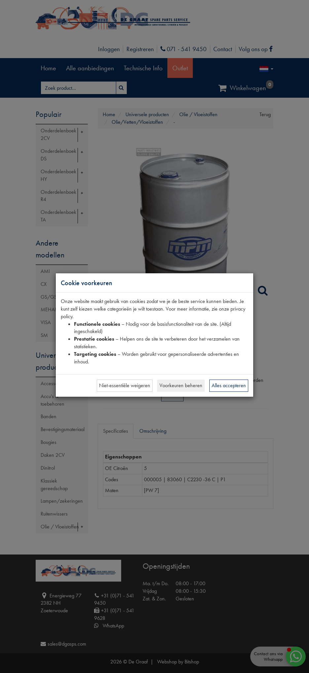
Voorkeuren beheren (180, 385)
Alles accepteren (229, 385)
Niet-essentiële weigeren (124, 385)
